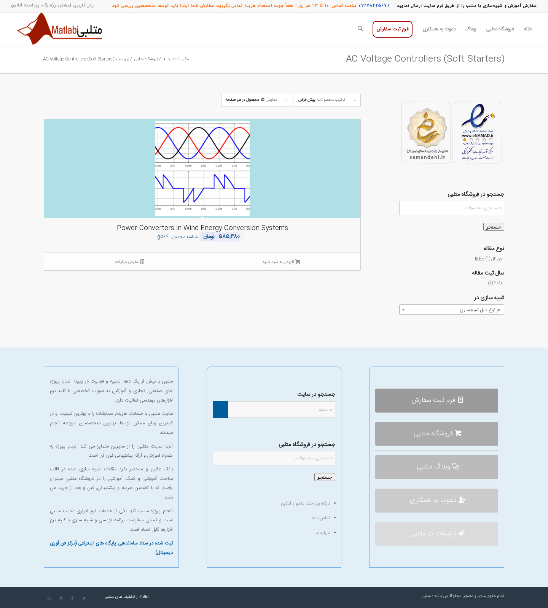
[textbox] (452, 310)
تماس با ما (321, 518)
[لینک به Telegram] (83, 598)
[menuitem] (72, 6)
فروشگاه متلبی (79, 479)
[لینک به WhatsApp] (49, 598)
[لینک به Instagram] (61, 598)
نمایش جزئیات (129, 263)
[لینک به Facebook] (72, 598)
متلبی (426, 596)
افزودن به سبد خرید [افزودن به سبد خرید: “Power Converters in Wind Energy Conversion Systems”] (281, 263)
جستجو (493, 227)
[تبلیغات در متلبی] (436, 534)
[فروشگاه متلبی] (436, 434)
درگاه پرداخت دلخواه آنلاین (305, 503)
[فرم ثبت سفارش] (436, 401)
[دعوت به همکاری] (436, 501)
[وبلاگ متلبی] (436, 467)
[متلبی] (61, 29)
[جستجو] (360, 29)
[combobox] (451, 309)
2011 (498, 283)
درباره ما (322, 533)
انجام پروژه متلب (155, 511)
